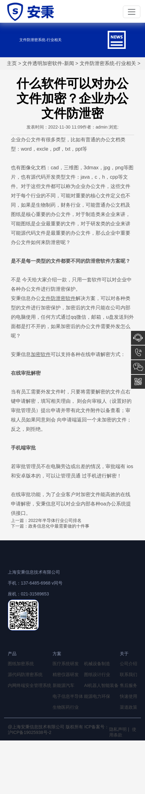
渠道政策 (128, 707)
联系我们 (128, 674)
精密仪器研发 (66, 674)
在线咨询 (138, 338)
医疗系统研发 (66, 663)
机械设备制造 (97, 663)
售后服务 (128, 685)
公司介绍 (128, 663)
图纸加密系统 (21, 663)
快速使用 (128, 696)
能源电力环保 (97, 696)
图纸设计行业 (97, 674)
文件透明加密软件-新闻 (48, 63)
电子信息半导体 (68, 696)
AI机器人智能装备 (101, 685)
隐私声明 (118, 729)
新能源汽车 (63, 685)
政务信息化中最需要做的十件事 (58, 526)
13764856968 (138, 352)
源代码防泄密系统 (25, 674)
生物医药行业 (66, 707)
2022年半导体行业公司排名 (55, 520)
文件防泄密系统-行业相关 (108, 63)
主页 (12, 63)
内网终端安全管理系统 (29, 685)
